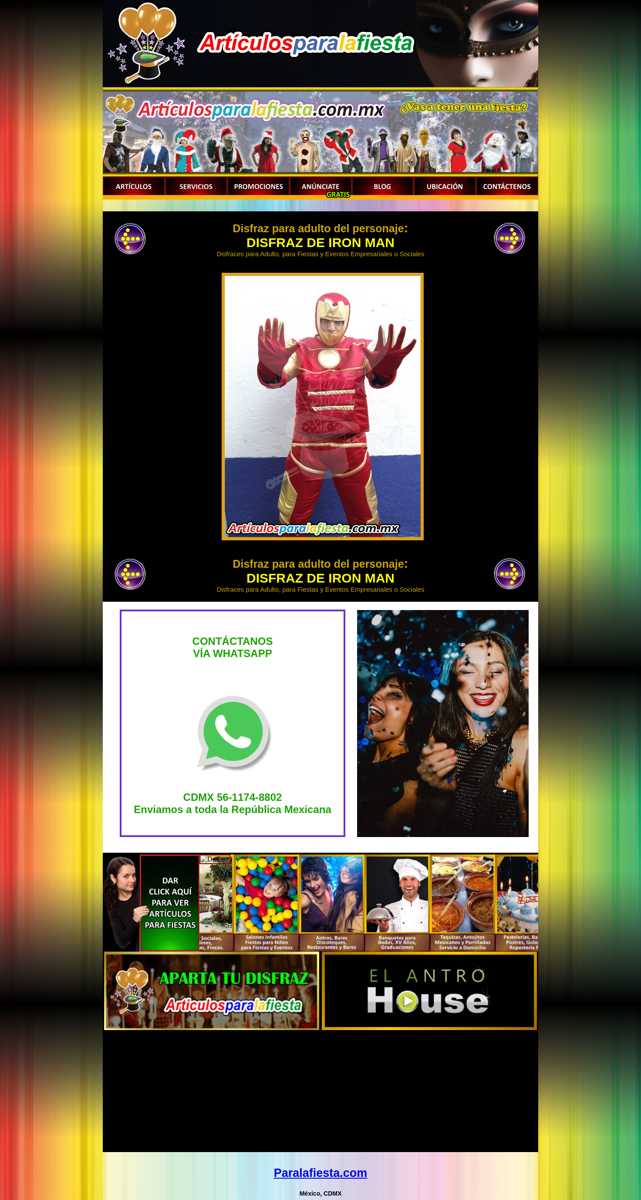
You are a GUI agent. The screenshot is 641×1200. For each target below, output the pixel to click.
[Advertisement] (320, 1091)
